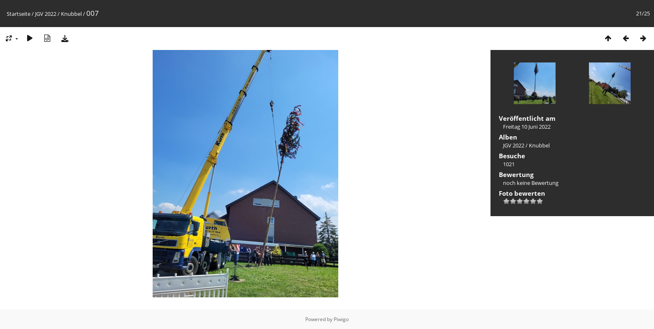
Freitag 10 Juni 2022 (527, 126)
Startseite (18, 13)
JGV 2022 (45, 13)
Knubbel (71, 13)
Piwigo (341, 319)
